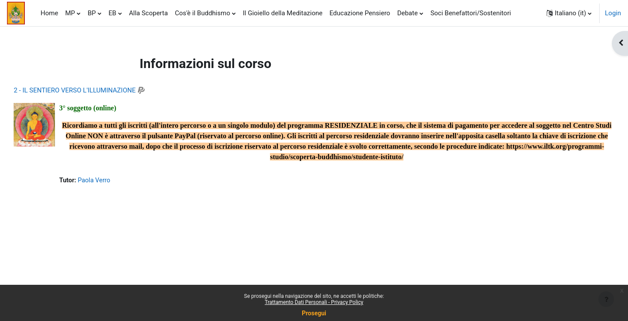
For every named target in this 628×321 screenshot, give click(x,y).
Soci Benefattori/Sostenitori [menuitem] (470, 13)
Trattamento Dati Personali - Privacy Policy (314, 302)
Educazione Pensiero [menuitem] (359, 13)
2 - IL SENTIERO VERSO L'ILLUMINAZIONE (94, 90)
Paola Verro (114, 180)
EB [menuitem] (112, 13)
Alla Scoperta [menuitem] (148, 13)
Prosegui (314, 313)
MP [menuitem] (70, 13)
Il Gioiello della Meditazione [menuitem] (283, 13)
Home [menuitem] (49, 13)
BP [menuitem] (92, 13)
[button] (568, 13)
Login (613, 13)
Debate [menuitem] (407, 13)
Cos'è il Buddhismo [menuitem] (202, 13)
